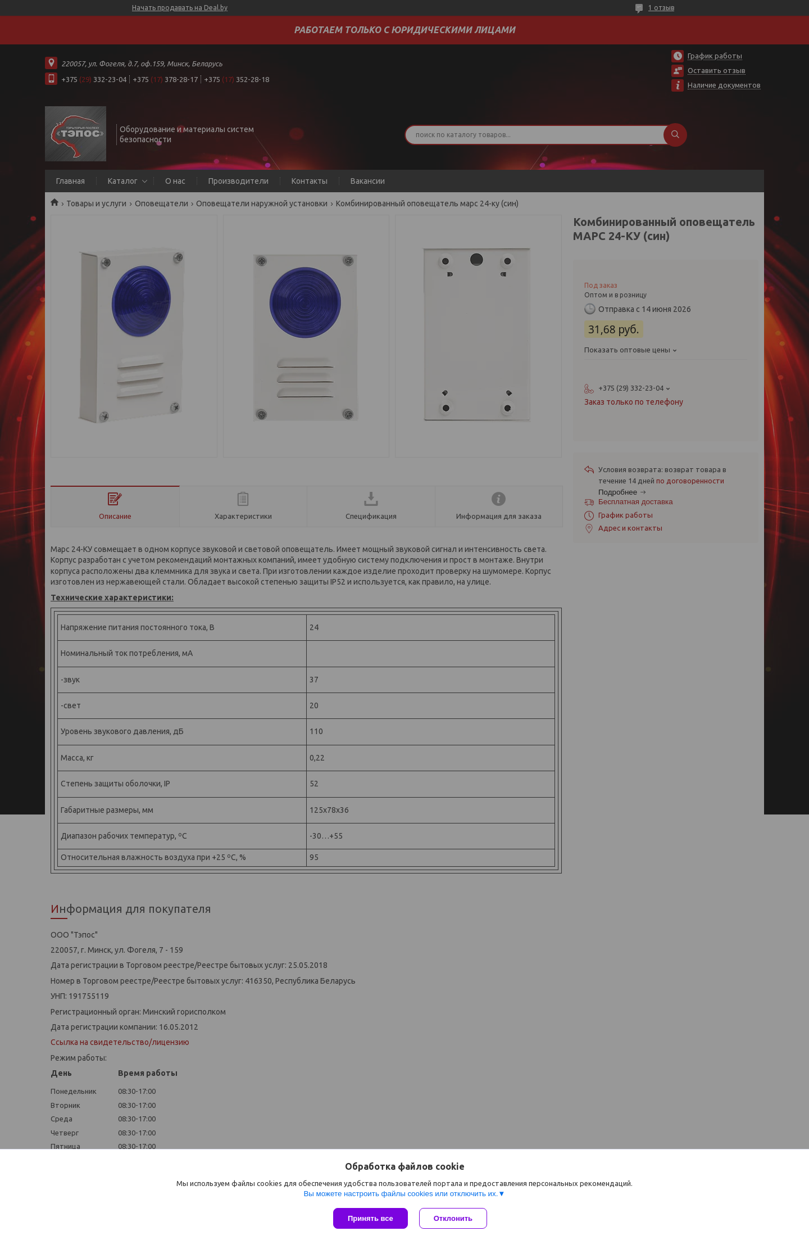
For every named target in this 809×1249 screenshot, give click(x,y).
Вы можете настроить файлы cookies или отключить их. (400, 1193)
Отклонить (453, 1218)
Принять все (370, 1218)
